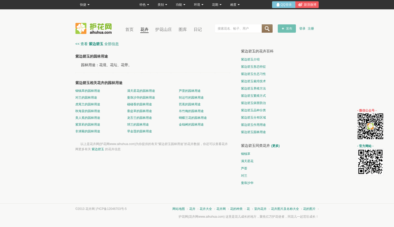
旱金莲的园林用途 (139, 131)
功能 (180, 4)
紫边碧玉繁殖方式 (253, 96)
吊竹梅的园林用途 (191, 111)
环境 (198, 4)
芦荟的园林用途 (190, 91)
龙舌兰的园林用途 (139, 118)
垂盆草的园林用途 (139, 111)
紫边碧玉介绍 (250, 59)
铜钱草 (245, 154)
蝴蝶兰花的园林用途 (193, 118)
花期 (217, 4)
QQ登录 (286, 4)
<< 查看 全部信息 (97, 44)
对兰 (244, 175)
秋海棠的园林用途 (87, 111)
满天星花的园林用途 (141, 91)
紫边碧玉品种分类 (253, 110)
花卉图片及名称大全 (285, 209)
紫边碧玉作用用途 (253, 125)
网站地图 (178, 209)
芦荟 (244, 168)
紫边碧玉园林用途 (253, 132)
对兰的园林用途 (86, 97)
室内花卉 (260, 209)
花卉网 (94, 28)
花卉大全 (206, 209)
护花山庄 (163, 29)
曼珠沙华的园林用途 (141, 97)
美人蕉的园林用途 (87, 118)
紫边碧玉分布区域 (253, 117)
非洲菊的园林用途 (87, 131)
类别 (162, 4)
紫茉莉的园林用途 (87, 124)
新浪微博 (310, 4)
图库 (183, 29)
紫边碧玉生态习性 (253, 74)
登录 (302, 28)
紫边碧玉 (98, 149)
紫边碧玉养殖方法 (253, 88)
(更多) (275, 146)
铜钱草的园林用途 (87, 91)
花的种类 (236, 209)
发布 (289, 28)
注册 (311, 28)
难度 (235, 4)
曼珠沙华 (247, 183)
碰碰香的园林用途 (139, 104)
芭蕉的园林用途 (190, 104)
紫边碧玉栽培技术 (253, 81)
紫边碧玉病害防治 (253, 103)
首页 (129, 29)
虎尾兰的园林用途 (87, 104)
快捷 (85, 4)
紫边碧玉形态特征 (253, 66)
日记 (198, 29)
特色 (144, 4)
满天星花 (247, 161)
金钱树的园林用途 (191, 124)
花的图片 (309, 209)
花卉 (144, 29)
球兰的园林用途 (138, 124)
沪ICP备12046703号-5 (111, 209)
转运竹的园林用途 (191, 97)
